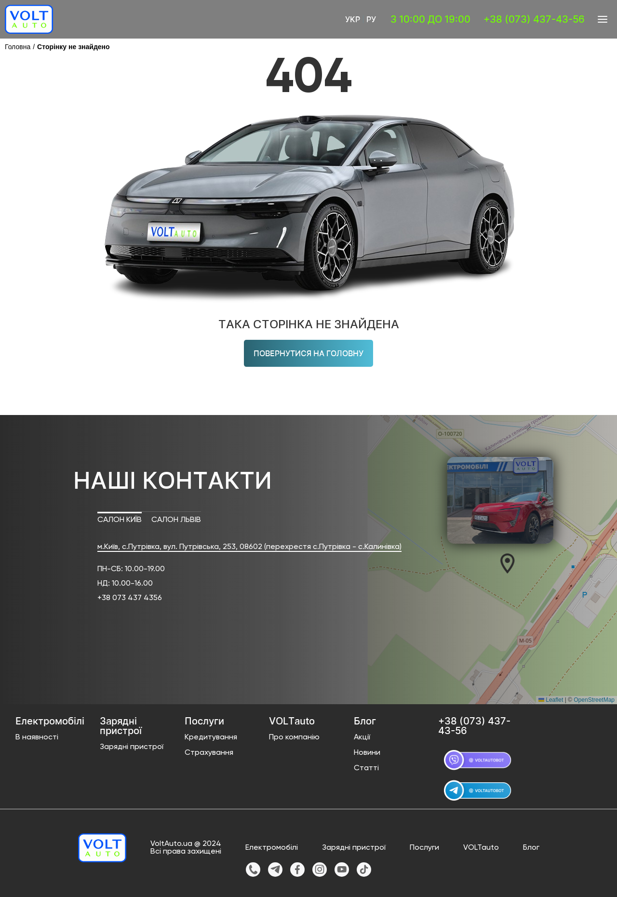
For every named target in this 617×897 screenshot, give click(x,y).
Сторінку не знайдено (73, 46)
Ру (371, 19)
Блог (531, 848)
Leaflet (550, 699)
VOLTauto (481, 848)
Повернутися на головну (308, 353)
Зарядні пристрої (131, 747)
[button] (499, 563)
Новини (367, 753)
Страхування (209, 753)
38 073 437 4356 (132, 598)
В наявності (36, 737)
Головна (17, 46)
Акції (362, 737)
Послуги (424, 848)
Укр (352, 19)
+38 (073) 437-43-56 (534, 19)
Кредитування (211, 737)
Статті (366, 768)
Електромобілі (271, 848)
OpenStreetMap (594, 699)
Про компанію (294, 737)
